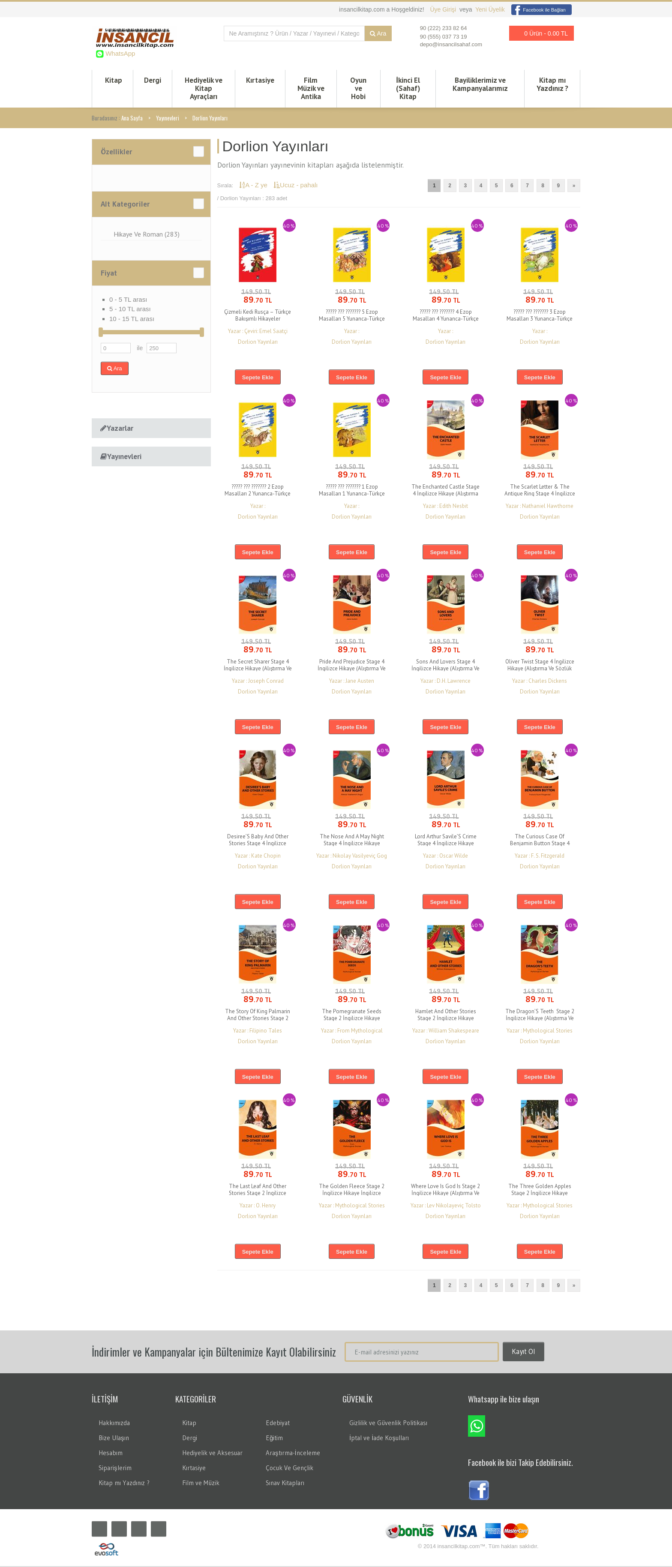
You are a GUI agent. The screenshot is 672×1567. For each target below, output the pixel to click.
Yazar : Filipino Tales (257, 1031)
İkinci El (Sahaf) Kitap (408, 89)
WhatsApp (119, 53)
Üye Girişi (444, 9)
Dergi (152, 80)
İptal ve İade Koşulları (379, 1439)
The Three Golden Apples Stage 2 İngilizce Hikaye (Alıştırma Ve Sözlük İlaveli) (539, 1193)
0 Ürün (539, 33)
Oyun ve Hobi (358, 89)
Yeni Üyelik (490, 9)
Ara (378, 33)
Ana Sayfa (132, 118)
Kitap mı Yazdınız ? (552, 84)
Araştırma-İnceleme (293, 1454)
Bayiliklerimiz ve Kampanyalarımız (480, 84)
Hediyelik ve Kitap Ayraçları (203, 89)
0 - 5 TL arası (128, 300)
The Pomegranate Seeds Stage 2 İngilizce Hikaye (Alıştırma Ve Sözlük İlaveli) (351, 1019)
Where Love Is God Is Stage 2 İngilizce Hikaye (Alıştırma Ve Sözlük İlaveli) (445, 1193)
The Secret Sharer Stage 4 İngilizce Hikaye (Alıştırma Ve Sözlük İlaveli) (258, 669)
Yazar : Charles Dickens (539, 681)
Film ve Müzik (200, 1484)
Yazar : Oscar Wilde (445, 856)
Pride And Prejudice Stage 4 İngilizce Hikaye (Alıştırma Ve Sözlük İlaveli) (352, 669)
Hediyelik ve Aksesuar (212, 1454)
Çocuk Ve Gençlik (289, 1469)
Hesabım (111, 1454)
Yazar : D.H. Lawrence (445, 681)
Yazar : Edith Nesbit (445, 506)
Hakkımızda (114, 1424)
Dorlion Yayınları (210, 118)
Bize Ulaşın (114, 1439)
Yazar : (351, 332)
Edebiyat (278, 1424)
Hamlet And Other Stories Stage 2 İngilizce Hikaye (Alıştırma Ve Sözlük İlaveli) (445, 1019)
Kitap (113, 80)
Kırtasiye (260, 80)
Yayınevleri (167, 118)
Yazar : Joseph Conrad (258, 681)
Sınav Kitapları (285, 1484)
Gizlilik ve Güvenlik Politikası (388, 1424)
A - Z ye (254, 185)
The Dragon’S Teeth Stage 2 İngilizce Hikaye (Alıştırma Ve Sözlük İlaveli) (539, 1019)
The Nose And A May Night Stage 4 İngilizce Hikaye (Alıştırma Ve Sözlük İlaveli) (351, 844)
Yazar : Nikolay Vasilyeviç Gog (351, 856)
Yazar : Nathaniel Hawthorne (539, 506)
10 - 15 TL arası (131, 319)
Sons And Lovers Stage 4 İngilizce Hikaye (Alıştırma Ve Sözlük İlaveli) (445, 669)
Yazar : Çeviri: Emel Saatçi (258, 332)
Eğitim (274, 1439)
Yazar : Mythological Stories (540, 1031)
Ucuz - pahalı (295, 185)
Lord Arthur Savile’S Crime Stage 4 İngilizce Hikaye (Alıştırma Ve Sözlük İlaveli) (445, 844)
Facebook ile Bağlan (538, 10)
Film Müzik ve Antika (310, 89)
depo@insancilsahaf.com (451, 44)
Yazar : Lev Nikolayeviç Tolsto (446, 1206)
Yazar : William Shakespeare (445, 1031)
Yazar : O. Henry (258, 1206)
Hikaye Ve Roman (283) (147, 235)
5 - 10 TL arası (130, 309)
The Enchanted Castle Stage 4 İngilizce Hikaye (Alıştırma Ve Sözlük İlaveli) (445, 494)
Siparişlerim (115, 1469)
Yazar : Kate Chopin (258, 856)
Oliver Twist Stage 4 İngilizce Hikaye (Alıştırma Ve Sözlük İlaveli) (539, 669)
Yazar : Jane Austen (351, 681)
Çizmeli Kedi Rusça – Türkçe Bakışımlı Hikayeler (257, 316)
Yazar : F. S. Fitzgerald (539, 856)
